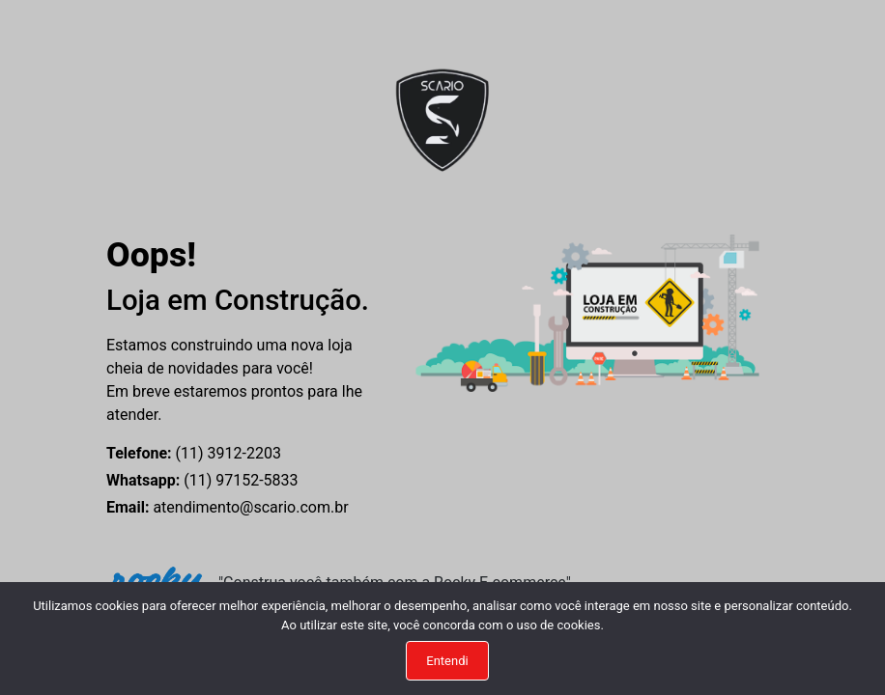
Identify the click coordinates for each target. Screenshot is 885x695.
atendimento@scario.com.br (227, 507)
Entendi (447, 660)
